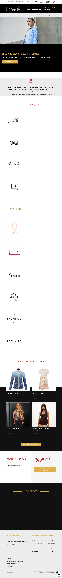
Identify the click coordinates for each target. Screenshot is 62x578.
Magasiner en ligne (10, 61)
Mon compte (41, 8)
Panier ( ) (50, 8)
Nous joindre (54, 1)
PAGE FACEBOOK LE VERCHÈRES (45, 469)
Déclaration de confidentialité (49, 571)
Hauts (12, 15)
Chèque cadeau (48, 1)
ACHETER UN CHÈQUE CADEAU (31, 444)
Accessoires (30, 15)
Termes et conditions (11, 563)
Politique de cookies (38, 571)
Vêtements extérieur (39, 15)
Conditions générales (51, 572)
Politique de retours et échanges (14, 561)
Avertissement (43, 572)
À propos (41, 1)
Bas (20, 15)
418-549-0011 (12, 545)
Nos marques (48, 15)
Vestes (16, 15)
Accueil (36, 1)
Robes (24, 15)
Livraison (8, 558)
